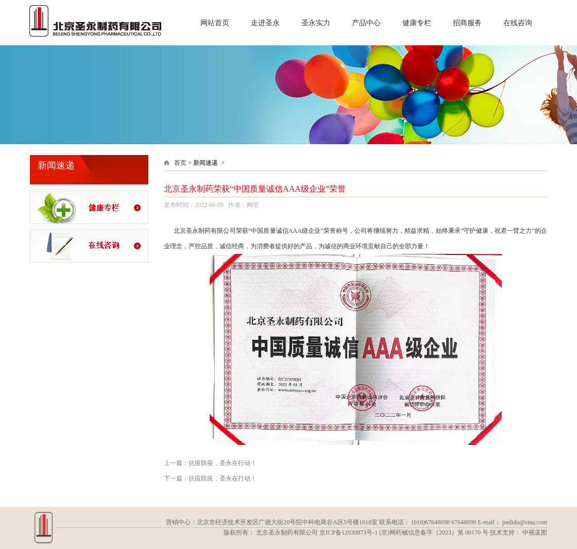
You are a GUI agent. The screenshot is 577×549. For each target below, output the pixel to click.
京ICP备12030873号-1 (348, 532)
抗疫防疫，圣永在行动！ (223, 463)
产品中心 (366, 27)
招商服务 (467, 27)
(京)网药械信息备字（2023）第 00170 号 (433, 532)
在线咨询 (518, 27)
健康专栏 (417, 27)
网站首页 (215, 27)
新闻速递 (205, 162)
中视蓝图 (534, 532)
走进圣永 (265, 27)
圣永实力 (316, 27)
